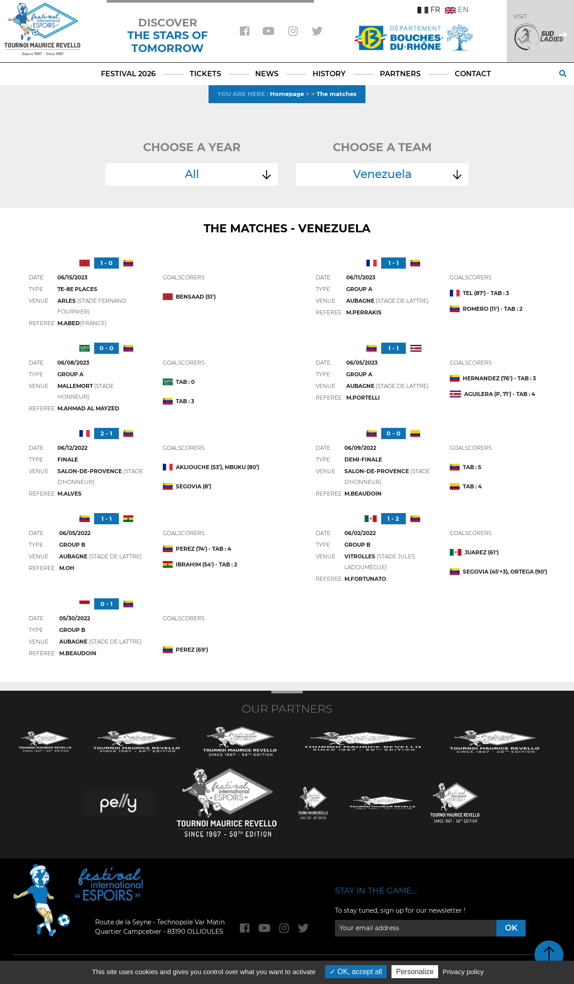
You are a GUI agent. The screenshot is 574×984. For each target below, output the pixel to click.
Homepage (287, 93)
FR (428, 9)
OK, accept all (356, 971)
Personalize (415, 971)
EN (457, 9)
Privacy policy (463, 971)
